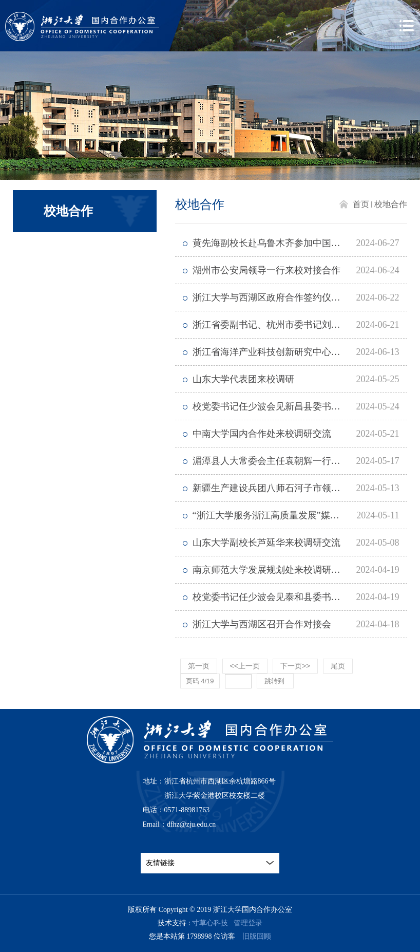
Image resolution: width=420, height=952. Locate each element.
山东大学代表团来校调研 (243, 379)
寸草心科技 (210, 923)
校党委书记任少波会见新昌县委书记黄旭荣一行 (290, 406)
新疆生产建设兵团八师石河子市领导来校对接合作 (294, 488)
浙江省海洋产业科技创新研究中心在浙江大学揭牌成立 (300, 352)
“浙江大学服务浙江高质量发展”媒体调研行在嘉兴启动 (300, 515)
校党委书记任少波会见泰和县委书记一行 (276, 597)
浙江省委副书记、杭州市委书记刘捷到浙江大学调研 (299, 325)
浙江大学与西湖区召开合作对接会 (262, 624)
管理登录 (248, 923)
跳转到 (275, 681)
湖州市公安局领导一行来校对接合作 (266, 270)
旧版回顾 (256, 936)
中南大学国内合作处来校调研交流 (262, 433)
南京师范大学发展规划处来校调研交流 (271, 570)
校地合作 (390, 204)
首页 (361, 204)
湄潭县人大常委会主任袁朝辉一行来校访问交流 (290, 461)
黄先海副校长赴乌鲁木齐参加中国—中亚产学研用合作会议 (300, 243)
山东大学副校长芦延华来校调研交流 (266, 542)
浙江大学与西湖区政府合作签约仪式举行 (276, 297)
